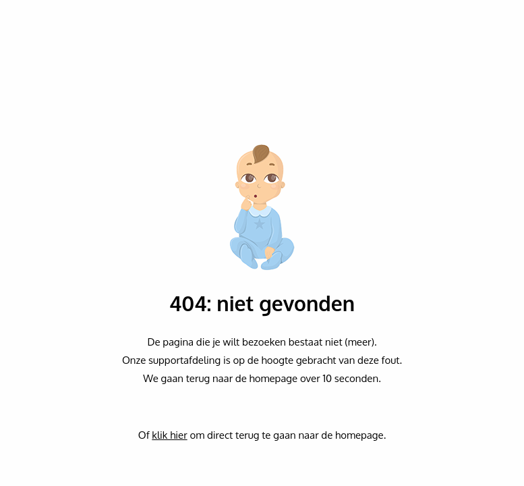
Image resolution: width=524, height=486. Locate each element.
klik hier (169, 435)
